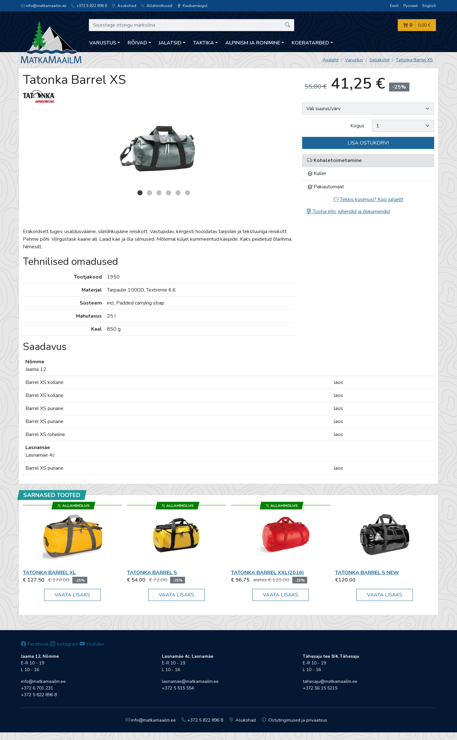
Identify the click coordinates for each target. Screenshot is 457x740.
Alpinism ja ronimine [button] (252, 42)
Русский (410, 5)
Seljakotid (379, 60)
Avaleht (331, 60)
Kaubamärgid (192, 5)
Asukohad (124, 5)
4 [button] (168, 193)
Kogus (357, 125)
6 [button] (187, 193)
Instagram (64, 644)
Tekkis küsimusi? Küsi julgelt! (368, 199)
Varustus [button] (102, 42)
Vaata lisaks (72, 594)
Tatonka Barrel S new (367, 572)
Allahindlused (156, 5)
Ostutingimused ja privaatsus (294, 720)
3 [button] (159, 193)
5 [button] (178, 193)
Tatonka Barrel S (152, 572)
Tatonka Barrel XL (49, 572)
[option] (158, 147)
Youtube (92, 644)
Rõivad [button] (137, 42)
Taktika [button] (203, 42)
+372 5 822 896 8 (89, 5)
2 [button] (149, 193)
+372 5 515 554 (178, 688)
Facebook (35, 644)
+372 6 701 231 (37, 688)
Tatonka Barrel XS (414, 60)
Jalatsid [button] (170, 42)
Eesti (394, 5)
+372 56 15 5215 (320, 688)
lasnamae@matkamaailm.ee (190, 681)
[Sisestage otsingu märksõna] (191, 25)
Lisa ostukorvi (368, 142)
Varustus (354, 60)
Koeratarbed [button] (310, 42)
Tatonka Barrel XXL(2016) (267, 572)
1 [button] (140, 193)
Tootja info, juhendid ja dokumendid (348, 211)
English (429, 5)
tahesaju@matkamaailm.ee (330, 681)
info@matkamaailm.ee (43, 5)
